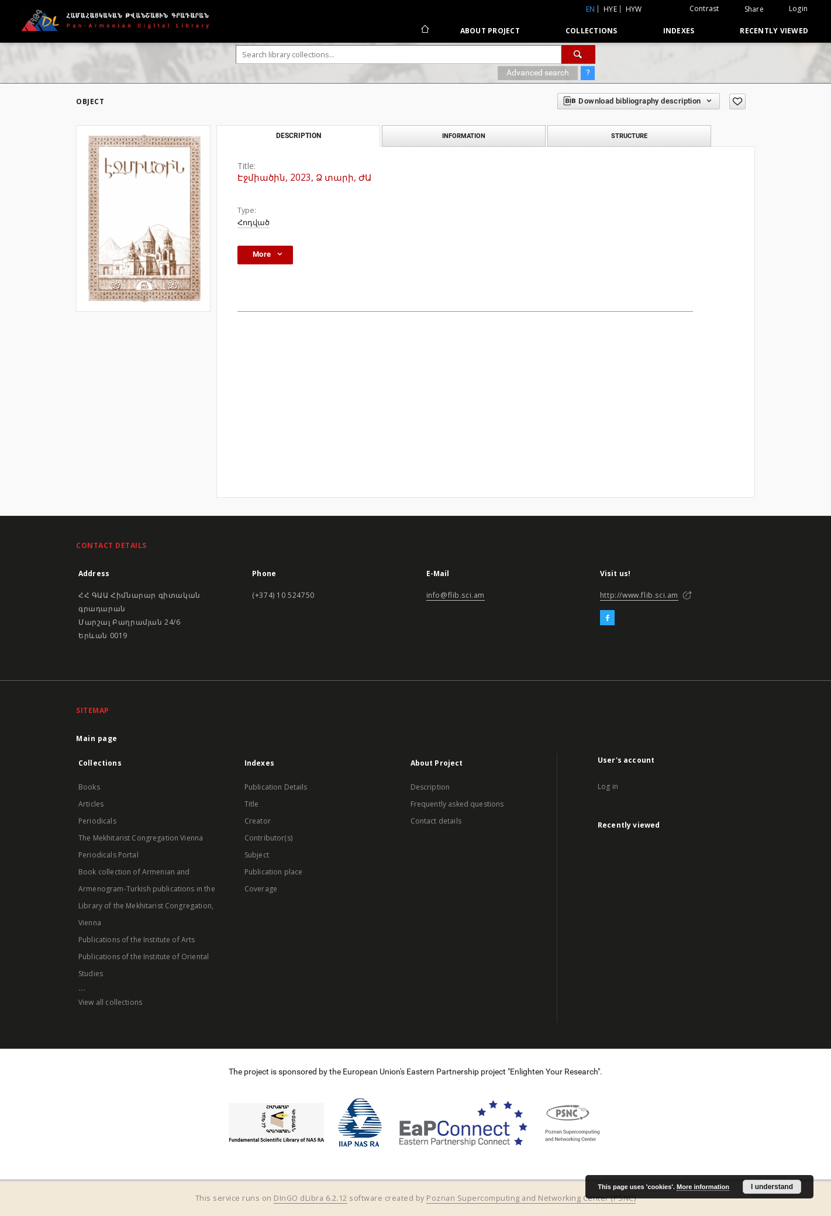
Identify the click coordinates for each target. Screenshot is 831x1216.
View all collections (110, 1002)
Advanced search (537, 72)
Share (754, 9)
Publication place (273, 872)
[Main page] (424, 30)
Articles (91, 804)
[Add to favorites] (737, 101)
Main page (97, 738)
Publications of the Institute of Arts (136, 940)
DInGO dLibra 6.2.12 (310, 1198)
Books (89, 787)
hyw (634, 9)
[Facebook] (607, 618)
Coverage (260, 889)
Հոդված (253, 223)
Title (251, 804)
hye (610, 9)
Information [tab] (463, 136)
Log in (608, 786)
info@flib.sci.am (455, 595)
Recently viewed (774, 31)
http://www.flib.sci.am (639, 595)
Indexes (679, 31)
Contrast (704, 8)
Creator (257, 821)
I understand (772, 1187)
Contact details (436, 821)
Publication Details (276, 787)
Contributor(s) (268, 838)
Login (798, 8)
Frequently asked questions (457, 804)
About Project (490, 31)
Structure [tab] (629, 136)
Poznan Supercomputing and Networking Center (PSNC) (531, 1198)
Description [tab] (298, 136)
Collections (592, 31)
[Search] (578, 54)
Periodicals (97, 821)
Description (430, 787)
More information (703, 1186)
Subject (256, 855)
